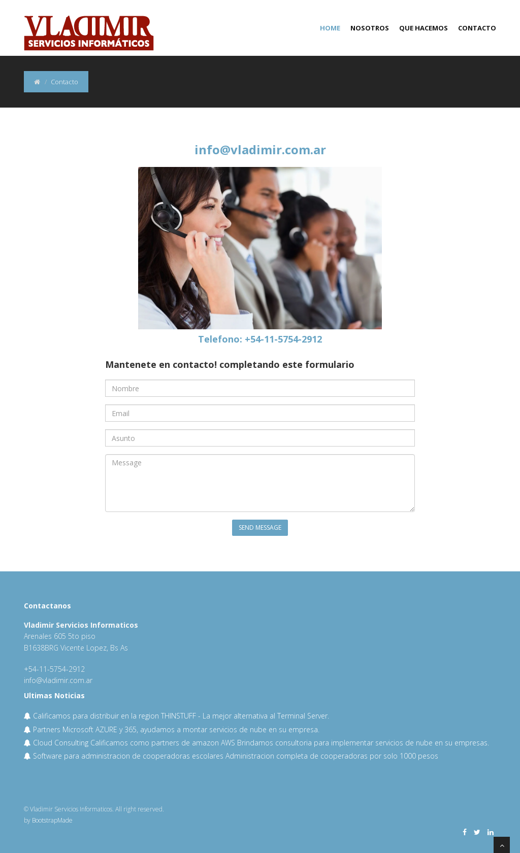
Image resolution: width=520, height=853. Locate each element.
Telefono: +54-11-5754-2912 (260, 339)
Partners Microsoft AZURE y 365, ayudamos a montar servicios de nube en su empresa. (171, 729)
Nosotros (369, 27)
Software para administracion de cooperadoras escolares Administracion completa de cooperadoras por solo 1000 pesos (231, 756)
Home (330, 27)
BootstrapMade (52, 820)
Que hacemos (423, 27)
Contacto (477, 27)
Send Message (260, 527)
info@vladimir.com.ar (260, 149)
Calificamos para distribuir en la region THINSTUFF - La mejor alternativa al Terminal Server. (176, 716)
